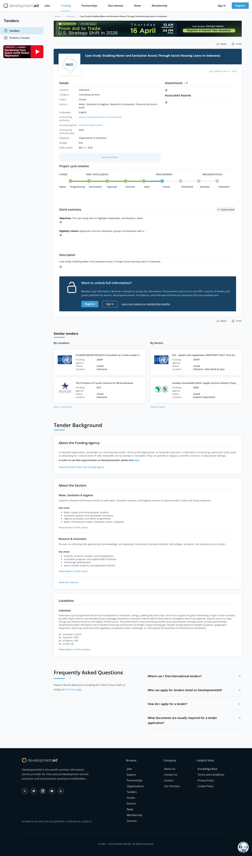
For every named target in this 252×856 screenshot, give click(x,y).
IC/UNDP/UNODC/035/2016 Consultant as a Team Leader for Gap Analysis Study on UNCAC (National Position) (136, 355)
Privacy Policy (206, 780)
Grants (131, 798)
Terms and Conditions (211, 774)
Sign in (222, 5)
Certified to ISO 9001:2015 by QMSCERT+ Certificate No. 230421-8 (57, 821)
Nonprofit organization (91, 125)
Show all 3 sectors (68, 582)
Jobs (47, 5)
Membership (159, 5)
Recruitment (115, 5)
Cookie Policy (205, 786)
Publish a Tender (17, 38)
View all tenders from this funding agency (81, 467)
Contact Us (170, 774)
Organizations (135, 786)
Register (240, 5)
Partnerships (89, 5)
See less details (109, 157)
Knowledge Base (207, 769)
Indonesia (70, 16)
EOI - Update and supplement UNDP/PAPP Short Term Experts (206, 355)
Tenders (11, 31)
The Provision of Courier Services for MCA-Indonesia (104, 383)
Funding (66, 5)
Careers (169, 780)
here (136, 460)
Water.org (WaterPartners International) (100, 117)
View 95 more (157, 406)
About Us (169, 769)
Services (132, 821)
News (137, 5)
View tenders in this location (74, 649)
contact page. (74, 689)
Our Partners (172, 786)
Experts (131, 774)
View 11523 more (63, 406)
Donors (131, 803)
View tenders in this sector (73, 527)
